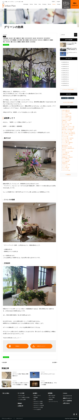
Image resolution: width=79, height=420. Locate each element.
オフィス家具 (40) (65, 141)
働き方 (23, 38)
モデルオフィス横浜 (38, 403)
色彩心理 (23, 41)
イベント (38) (64, 142)
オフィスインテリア (28, 38)
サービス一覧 (21, 395)
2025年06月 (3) (65, 83)
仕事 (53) (71, 138)
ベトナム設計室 (37, 409)
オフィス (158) (65, 114)
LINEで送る (6, 44)
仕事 (14, 38)
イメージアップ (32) (66, 143)
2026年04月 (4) (65, 62)
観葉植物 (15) (64, 162)
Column (53, 4)
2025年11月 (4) (65, 72)
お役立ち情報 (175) (66, 110)
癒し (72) (64, 132)
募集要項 (51, 399)
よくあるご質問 (22, 399)
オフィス (15, 41)
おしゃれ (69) (64, 133)
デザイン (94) (71, 126)
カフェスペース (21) (66, 155)
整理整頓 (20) (64, 157)
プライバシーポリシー (7, 418)
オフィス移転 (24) (65, 152)
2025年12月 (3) (65, 70)
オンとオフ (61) (65, 136)
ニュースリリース (67, 395)
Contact (58, 4)
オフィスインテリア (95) (67, 123)
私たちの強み (6, 393)
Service (31, 4)
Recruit (49, 4)
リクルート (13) (65, 168)
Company (44, 4)
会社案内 (35, 393)
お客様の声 (20, 406)
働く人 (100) (64, 122)
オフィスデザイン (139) (66, 117)
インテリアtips (32, 41)
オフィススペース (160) (66, 113)
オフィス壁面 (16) (65, 161)
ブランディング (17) (66, 160)
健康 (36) (71, 142)
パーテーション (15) (66, 164)
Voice (40, 4)
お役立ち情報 (5, 38)
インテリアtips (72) (71, 132)
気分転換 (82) (70, 129)
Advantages (25, 4)
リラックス (8, 41)
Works (35, 4)
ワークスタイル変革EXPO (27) (68, 148)
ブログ (4, 36)
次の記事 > (54, 362)
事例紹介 (18, 346)
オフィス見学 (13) (65, 167)
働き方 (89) (64, 129)
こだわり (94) (64, 126)
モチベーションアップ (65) (67, 135)
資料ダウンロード (41, 346)
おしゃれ (34, 38)
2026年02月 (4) (65, 66)
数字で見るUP (52, 395)
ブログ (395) (64, 98)
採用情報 (50, 393)
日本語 (53, 1)
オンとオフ (11, 38)
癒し (4, 41)
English (58, 1)
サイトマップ (19, 418)
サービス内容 (21, 393)
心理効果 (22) (64, 154)
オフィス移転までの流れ (24, 397)
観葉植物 (19, 41)
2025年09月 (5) (65, 77)
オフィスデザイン (47, 38)
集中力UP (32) (65, 145)
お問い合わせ (66, 403)
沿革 (35, 399)
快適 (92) (64, 127)
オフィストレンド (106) (66, 119)
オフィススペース (40, 38)
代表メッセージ (37, 395)
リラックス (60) (65, 138)
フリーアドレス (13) (66, 170)
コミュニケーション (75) (67, 130)
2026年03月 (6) (65, 64)
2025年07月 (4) (65, 81)
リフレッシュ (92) (70, 127)
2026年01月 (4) (65, 68)
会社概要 (36, 397)
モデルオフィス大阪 (38, 407)
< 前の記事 (4, 362)
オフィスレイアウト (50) (67, 139)
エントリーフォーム (53, 401)
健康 (11, 41)
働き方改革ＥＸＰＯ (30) (67, 146)
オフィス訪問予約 (67, 400)
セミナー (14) (64, 165)
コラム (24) (71, 98)
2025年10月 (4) (65, 74)
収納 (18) (71, 157)
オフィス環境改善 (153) (66, 116)
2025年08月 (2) (65, 79)
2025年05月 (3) (65, 85)
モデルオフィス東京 (38, 401)
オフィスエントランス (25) (67, 151)
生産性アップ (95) (65, 124)
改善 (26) (64, 149)
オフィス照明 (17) (65, 158)
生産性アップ (18, 38)
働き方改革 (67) (72, 133)
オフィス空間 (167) (66, 111)
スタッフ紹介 (52, 397)
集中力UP (27, 41)
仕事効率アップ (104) (66, 120)
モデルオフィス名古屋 (39, 405)
